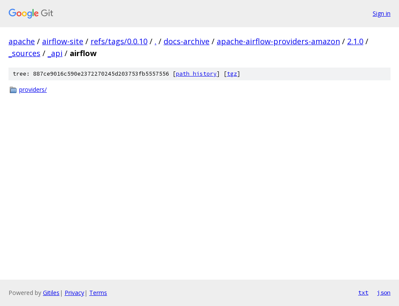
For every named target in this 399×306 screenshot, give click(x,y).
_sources (24, 53)
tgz (232, 73)
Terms (98, 293)
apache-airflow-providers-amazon (278, 41)
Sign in (382, 13)
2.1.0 (355, 41)
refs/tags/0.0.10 (119, 41)
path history (196, 73)
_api (55, 53)
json (384, 292)
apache (21, 41)
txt (363, 292)
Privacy (74, 293)
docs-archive (186, 41)
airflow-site (62, 41)
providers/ (33, 89)
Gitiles (51, 293)
